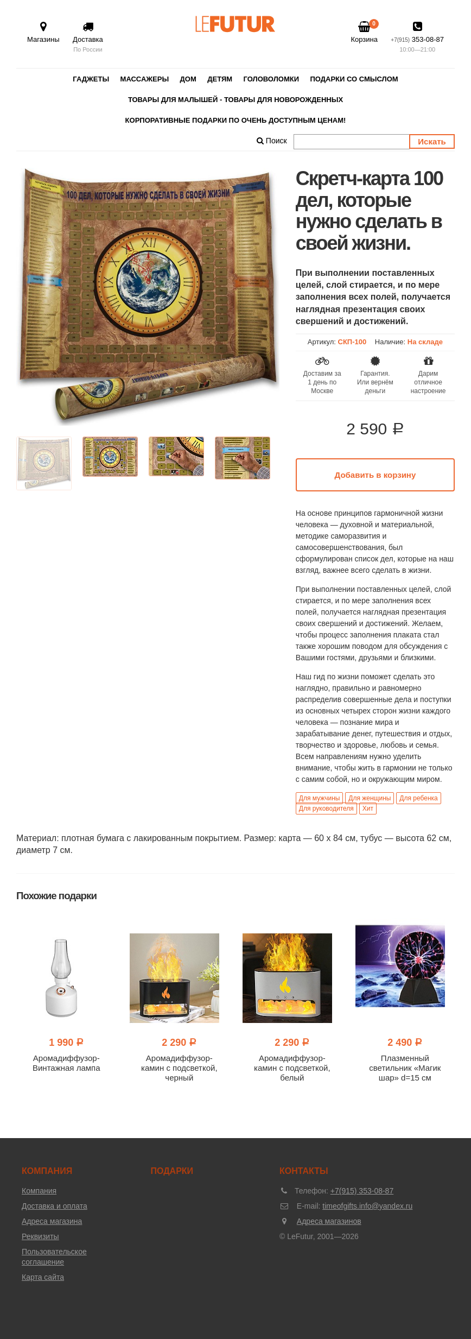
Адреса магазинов (329, 1221)
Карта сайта (43, 1277)
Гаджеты (91, 79)
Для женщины (369, 798)
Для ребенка (418, 798)
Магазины (43, 32)
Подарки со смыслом (354, 79)
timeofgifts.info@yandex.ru (367, 1206)
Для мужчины (319, 798)
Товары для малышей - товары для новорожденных (235, 100)
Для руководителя (326, 808)
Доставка (88, 37)
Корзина (364, 32)
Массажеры (144, 79)
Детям (219, 79)
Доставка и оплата (54, 1206)
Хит (367, 808)
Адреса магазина (52, 1221)
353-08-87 (417, 37)
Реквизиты (40, 1236)
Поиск (272, 140)
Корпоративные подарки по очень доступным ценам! (235, 120)
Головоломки (271, 79)
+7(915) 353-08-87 (361, 1190)
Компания (39, 1190)
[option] (147, 297)
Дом (188, 79)
